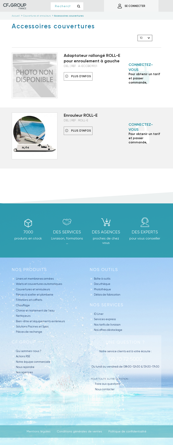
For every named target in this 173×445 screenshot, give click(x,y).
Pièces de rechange (29, 331)
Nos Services (107, 304)
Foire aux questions (107, 383)
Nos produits (29, 269)
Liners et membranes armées (35, 278)
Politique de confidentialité (127, 431)
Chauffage (23, 305)
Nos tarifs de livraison (107, 324)
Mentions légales (39, 431)
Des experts (145, 232)
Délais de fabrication (107, 294)
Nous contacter (104, 389)
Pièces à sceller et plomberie (34, 294)
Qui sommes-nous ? (28, 351)
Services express (105, 319)
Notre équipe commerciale (33, 361)
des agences (106, 232)
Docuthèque (102, 283)
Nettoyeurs (23, 315)
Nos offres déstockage (108, 329)
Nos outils (104, 269)
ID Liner (98, 313)
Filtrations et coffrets (29, 299)
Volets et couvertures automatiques (39, 283)
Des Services (67, 232)
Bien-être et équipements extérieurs (40, 321)
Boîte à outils (102, 278)
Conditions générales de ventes (79, 431)
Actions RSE (23, 356)
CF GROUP (24, 342)
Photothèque (102, 289)
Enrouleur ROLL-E (81, 115)
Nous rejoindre (25, 367)
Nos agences (24, 372)
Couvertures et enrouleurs (33, 289)
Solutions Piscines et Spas (32, 326)
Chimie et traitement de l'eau (35, 310)
